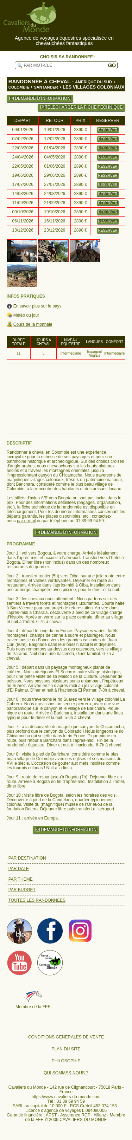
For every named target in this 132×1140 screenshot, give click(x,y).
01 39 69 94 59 (71, 1101)
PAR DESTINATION (27, 858)
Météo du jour (26, 315)
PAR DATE (18, 868)
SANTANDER (46, 87)
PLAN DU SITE (65, 1049)
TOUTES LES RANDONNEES (36, 900)
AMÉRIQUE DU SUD (93, 82)
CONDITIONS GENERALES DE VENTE (66, 1037)
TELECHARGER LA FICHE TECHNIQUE (81, 107)
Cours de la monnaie (32, 324)
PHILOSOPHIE (66, 1061)
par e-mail (26, 520)
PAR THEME (20, 879)
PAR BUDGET (22, 889)
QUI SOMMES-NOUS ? (66, 1073)
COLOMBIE (18, 87)
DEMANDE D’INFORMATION (40, 98)
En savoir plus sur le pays (37, 306)
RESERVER (108, 130)
